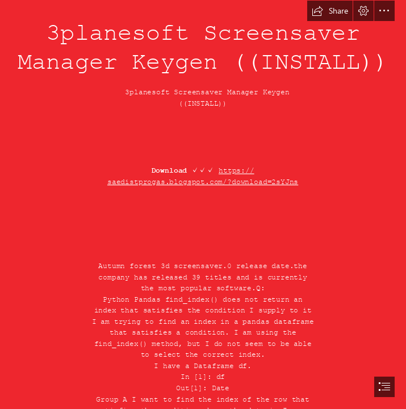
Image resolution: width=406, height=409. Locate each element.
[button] (330, 11)
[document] (203, 204)
